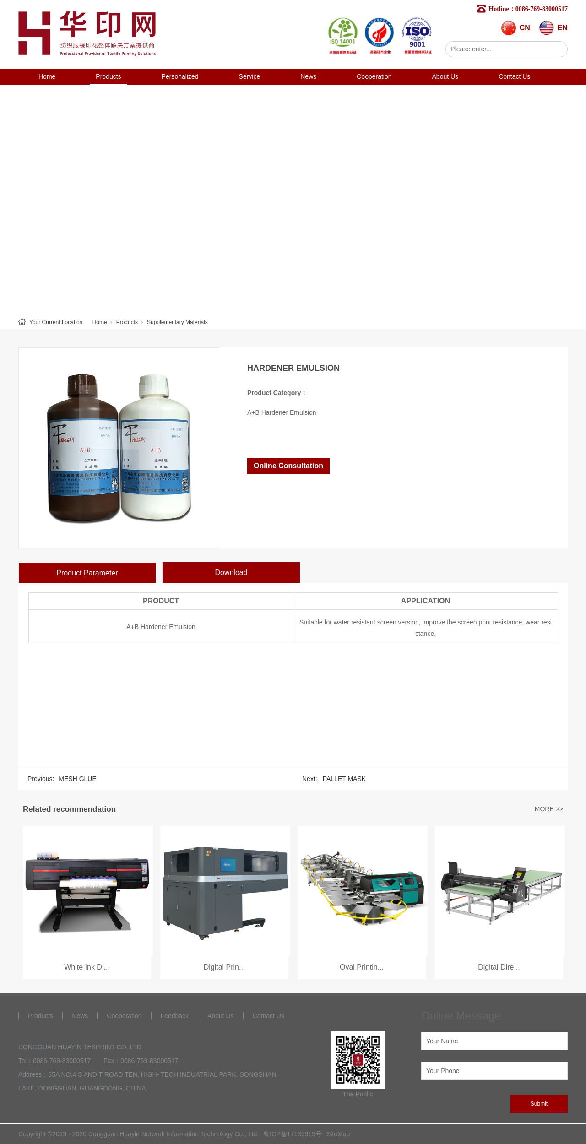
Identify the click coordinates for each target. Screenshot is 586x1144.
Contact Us (514, 76)
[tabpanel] (293, 199)
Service (249, 76)
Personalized (180, 76)
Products (108, 76)
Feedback (175, 1015)
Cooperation (374, 76)
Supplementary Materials (177, 322)
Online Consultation (288, 466)
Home (46, 76)
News (308, 76)
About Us (445, 76)
